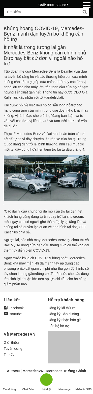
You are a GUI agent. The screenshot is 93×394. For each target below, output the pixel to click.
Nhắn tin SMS (83, 385)
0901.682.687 (57, 5)
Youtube (13, 314)
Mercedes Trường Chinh (66, 371)
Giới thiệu (11, 343)
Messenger (65, 385)
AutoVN (13, 371)
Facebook (14, 308)
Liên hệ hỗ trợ (58, 326)
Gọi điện (46, 379)
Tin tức (9, 354)
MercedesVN (33, 371)
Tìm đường (9, 385)
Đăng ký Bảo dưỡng (63, 314)
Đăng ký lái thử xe (62, 308)
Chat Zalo (28, 385)
